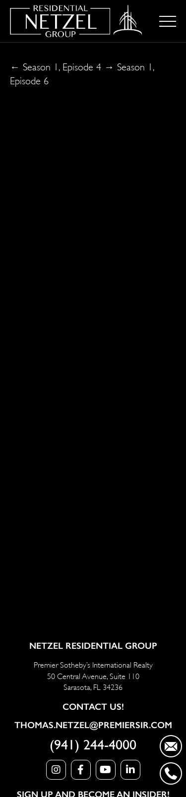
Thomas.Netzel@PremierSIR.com (93, 725)
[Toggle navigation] (167, 21)
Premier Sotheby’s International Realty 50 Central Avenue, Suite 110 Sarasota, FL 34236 (93, 675)
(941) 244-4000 (93, 745)
